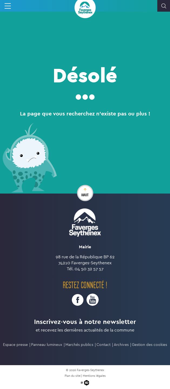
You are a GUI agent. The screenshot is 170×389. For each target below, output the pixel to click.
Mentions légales (94, 376)
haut (85, 194)
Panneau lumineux (46, 344)
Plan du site (72, 376)
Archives (121, 344)
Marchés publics (79, 344)
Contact (103, 344)
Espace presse (15, 344)
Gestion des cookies (149, 344)
